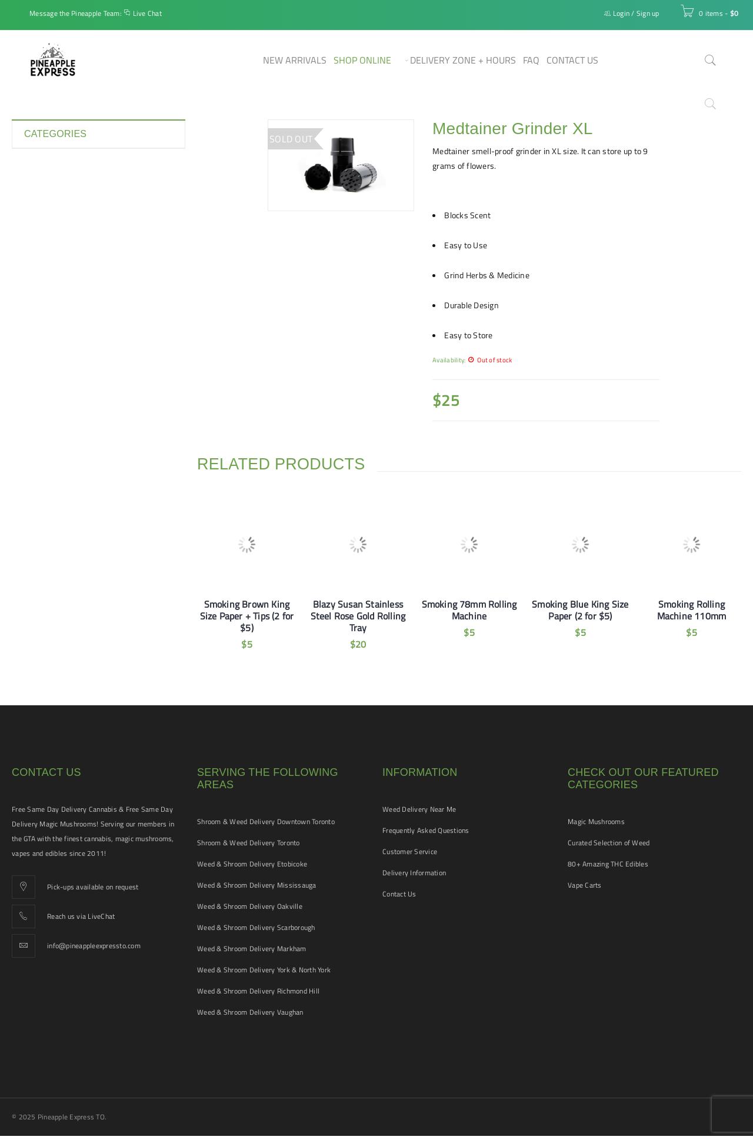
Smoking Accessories (62, 354)
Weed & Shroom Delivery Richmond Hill (258, 990)
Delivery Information (414, 872)
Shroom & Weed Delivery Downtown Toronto (266, 821)
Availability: (448, 360)
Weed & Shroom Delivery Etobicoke (252, 863)
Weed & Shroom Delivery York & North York (264, 969)
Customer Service (409, 851)
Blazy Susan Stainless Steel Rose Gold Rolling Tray (358, 616)
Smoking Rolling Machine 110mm (692, 610)
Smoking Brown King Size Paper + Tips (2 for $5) (247, 616)
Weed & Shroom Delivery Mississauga (256, 885)
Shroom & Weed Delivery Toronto (248, 842)
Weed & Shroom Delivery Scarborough (256, 927)
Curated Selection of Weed (608, 842)
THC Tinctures (49, 396)
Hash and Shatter (56, 248)
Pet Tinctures (48, 312)
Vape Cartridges (52, 418)
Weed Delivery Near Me (419, 809)
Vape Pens (43, 439)
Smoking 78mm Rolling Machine (469, 610)
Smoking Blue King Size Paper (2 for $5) (580, 610)
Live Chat (147, 13)
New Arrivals (47, 290)
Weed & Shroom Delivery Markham (251, 948)
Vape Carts (585, 885)
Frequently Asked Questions (425, 830)
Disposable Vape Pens (63, 206)
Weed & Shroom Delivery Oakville (249, 906)
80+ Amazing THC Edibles (608, 863)
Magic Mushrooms (596, 821)
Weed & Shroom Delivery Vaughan (250, 1012)
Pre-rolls (39, 333)
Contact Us (399, 893)
